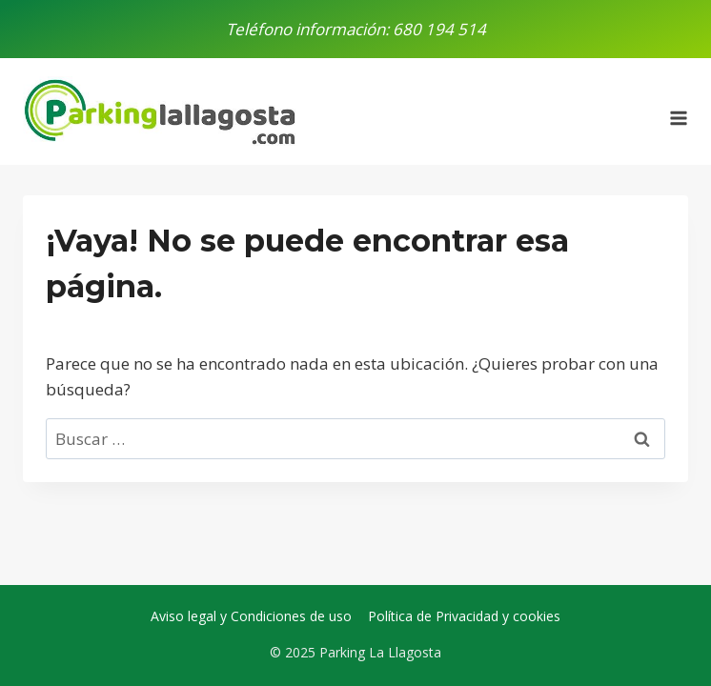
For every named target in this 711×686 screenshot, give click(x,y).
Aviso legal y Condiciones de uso (251, 616)
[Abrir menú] (678, 111)
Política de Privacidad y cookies (464, 616)
